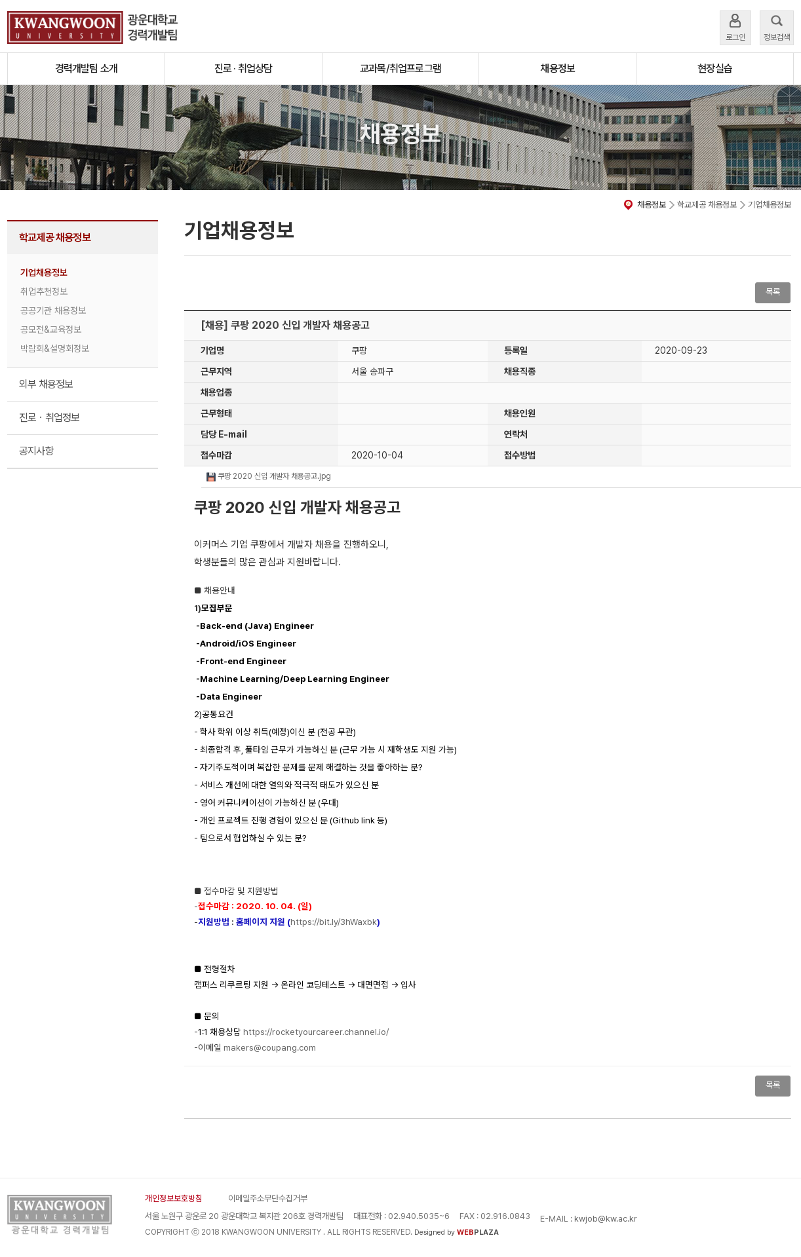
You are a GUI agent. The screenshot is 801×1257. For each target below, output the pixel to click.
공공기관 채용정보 (53, 310)
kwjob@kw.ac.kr (605, 1219)
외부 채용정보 (46, 384)
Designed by (456, 1232)
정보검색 (777, 26)
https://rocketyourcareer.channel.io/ (316, 1031)
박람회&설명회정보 (54, 348)
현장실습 (714, 68)
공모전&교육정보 (50, 329)
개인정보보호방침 (174, 1198)
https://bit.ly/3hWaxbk (333, 921)
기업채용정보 (44, 272)
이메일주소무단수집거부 (267, 1198)
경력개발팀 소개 (86, 68)
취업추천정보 (44, 291)
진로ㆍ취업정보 (49, 417)
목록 (773, 292)
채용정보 (557, 68)
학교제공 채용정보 (54, 237)
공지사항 (36, 451)
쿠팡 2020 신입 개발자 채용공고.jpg (268, 476)
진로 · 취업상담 (243, 68)
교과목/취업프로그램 (400, 68)
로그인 (735, 26)
